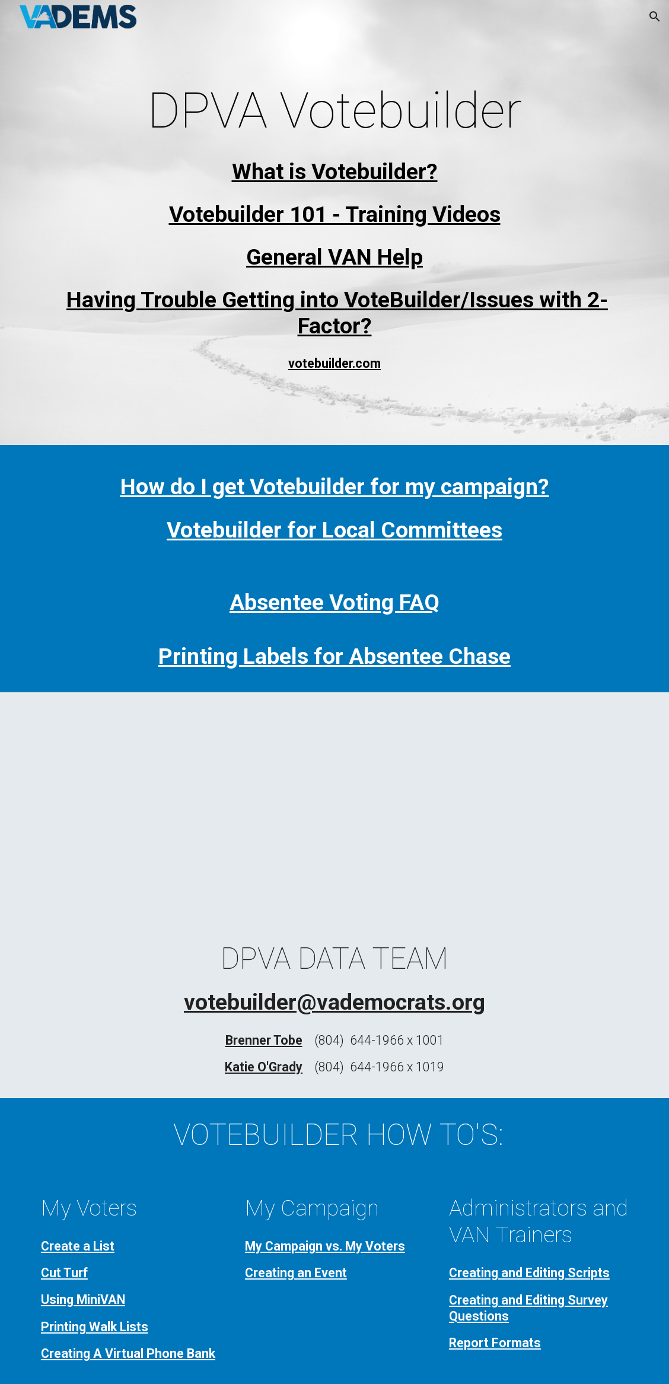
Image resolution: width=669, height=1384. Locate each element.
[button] (655, 16)
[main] (334, 110)
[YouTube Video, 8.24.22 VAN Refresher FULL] (334, 805)
